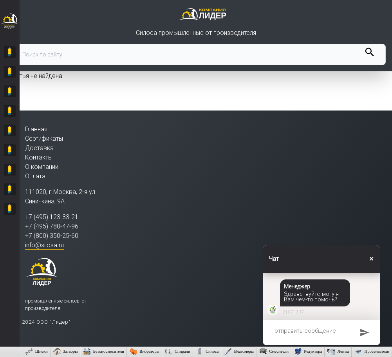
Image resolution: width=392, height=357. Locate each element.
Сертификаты (44, 138)
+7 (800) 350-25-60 (51, 235)
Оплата (35, 176)
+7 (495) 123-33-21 (51, 217)
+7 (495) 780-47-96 (51, 226)
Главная (36, 129)
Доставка (39, 148)
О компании (41, 166)
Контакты (38, 157)
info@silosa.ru (44, 245)
